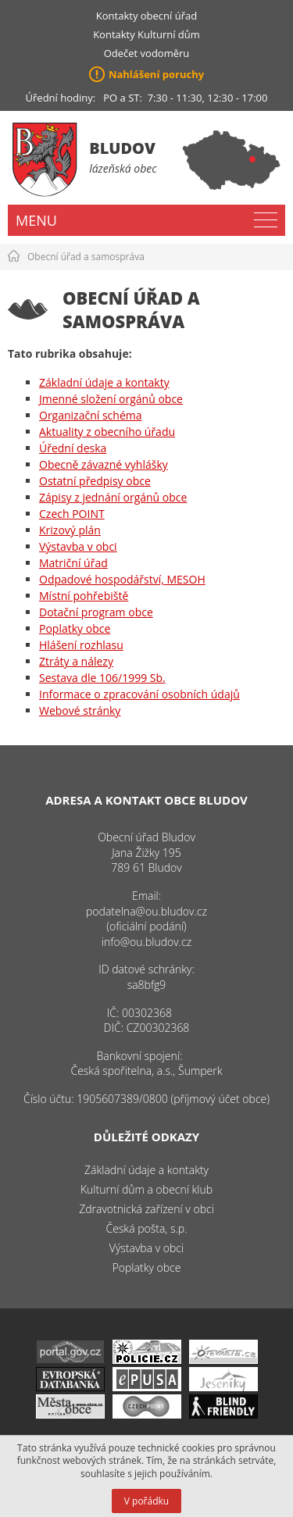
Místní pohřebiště (83, 595)
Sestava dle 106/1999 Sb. (102, 677)
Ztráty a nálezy (76, 661)
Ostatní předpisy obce (95, 480)
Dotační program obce (96, 612)
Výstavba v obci (78, 546)
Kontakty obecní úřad (146, 16)
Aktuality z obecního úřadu (107, 431)
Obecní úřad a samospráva (86, 256)
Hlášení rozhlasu (81, 644)
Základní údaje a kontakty (104, 382)
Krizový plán (70, 530)
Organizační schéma (90, 415)
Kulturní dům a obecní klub (146, 1189)
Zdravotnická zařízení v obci (146, 1208)
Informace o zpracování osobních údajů (139, 694)
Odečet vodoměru (147, 53)
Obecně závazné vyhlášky (103, 464)
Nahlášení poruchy (156, 74)
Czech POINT (72, 513)
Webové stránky (79, 710)
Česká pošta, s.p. (146, 1228)
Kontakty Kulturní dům (146, 34)
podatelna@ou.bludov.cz (146, 911)
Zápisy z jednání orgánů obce (113, 497)
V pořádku (146, 1501)
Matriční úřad (73, 562)
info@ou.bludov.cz (146, 941)
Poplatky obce (74, 628)
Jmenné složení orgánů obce (111, 398)
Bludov (122, 148)
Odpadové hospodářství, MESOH (122, 579)
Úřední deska (72, 448)
